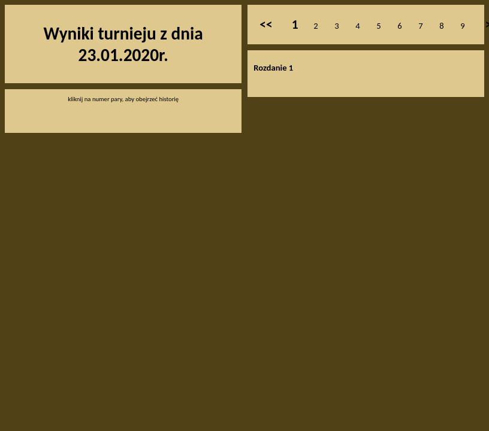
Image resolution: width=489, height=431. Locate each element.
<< (265, 24)
